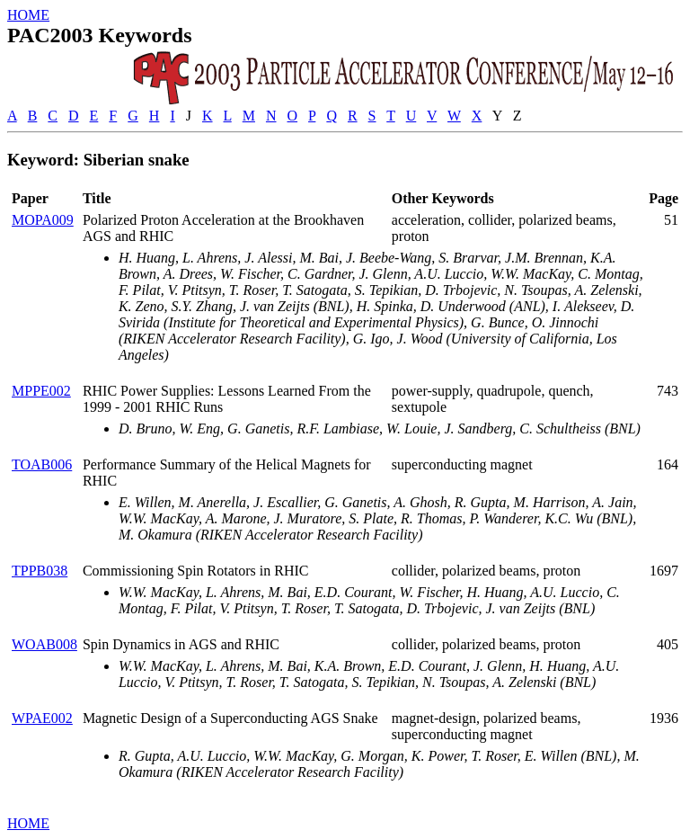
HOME (28, 14)
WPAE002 (42, 718)
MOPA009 (43, 220)
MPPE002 (41, 390)
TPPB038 (39, 570)
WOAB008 (44, 644)
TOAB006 (42, 464)
